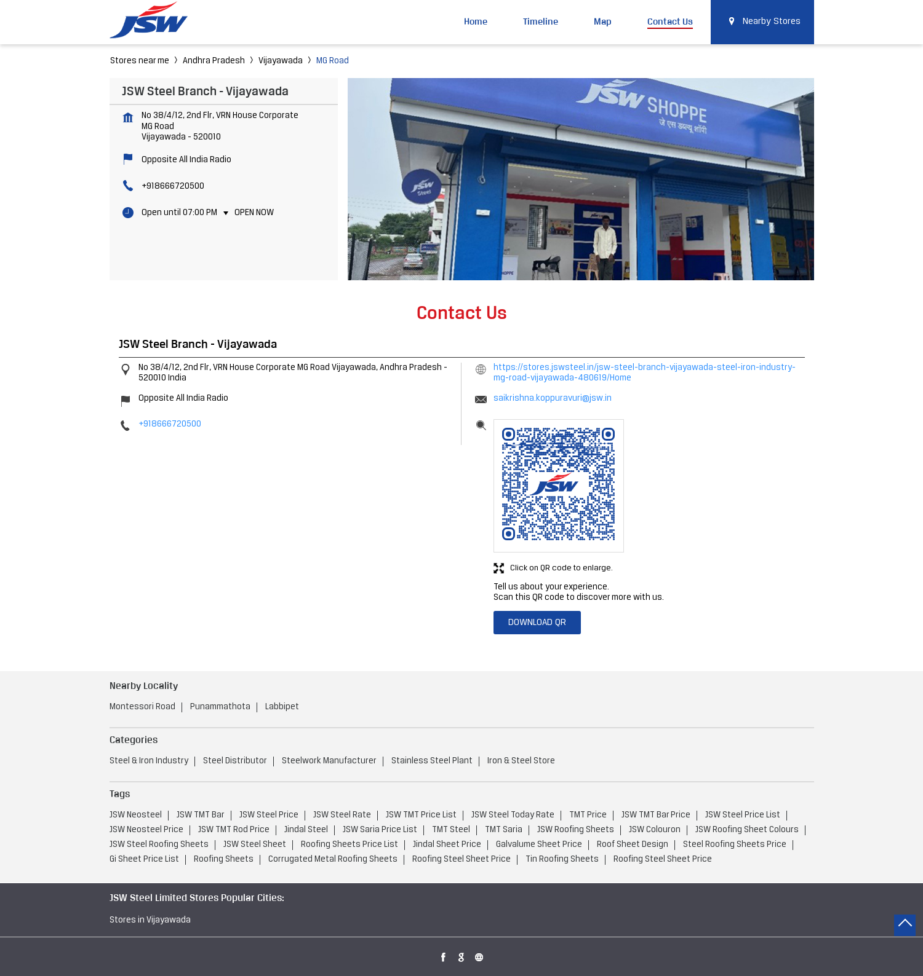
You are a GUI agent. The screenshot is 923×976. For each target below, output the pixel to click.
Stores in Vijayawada (150, 920)
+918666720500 (173, 186)
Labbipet (282, 707)
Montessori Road (142, 707)
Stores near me (139, 61)
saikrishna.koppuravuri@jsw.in (552, 398)
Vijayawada (280, 61)
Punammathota (220, 707)
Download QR (537, 623)
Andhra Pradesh (214, 61)
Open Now (254, 213)
